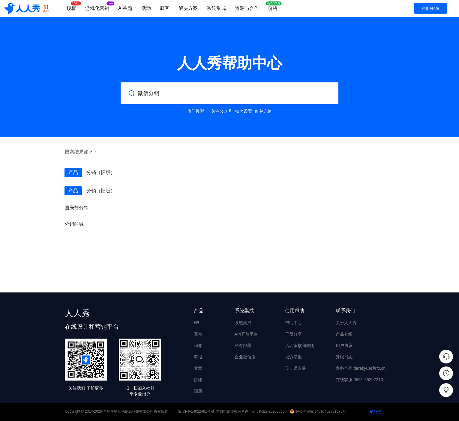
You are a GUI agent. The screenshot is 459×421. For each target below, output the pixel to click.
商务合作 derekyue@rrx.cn (361, 368)
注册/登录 (431, 8)
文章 (198, 368)
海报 (198, 356)
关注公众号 (221, 111)
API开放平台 (246, 334)
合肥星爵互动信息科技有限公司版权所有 (135, 411)
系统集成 (216, 8)
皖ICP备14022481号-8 (196, 411)
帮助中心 (293, 322)
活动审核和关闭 (299, 345)
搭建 (198, 379)
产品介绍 (344, 334)
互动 (198, 334)
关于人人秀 (346, 322)
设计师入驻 (295, 368)
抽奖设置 (243, 111)
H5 (196, 322)
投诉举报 (293, 356)
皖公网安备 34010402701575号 (318, 411)
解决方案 (188, 8)
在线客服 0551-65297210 (359, 379)
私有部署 (243, 345)
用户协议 (344, 345)
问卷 (198, 345)
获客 (165, 8)
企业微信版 (245, 356)
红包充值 (263, 111)
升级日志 (344, 356)
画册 (198, 391)
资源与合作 (247, 8)
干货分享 (293, 334)
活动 (146, 8)
